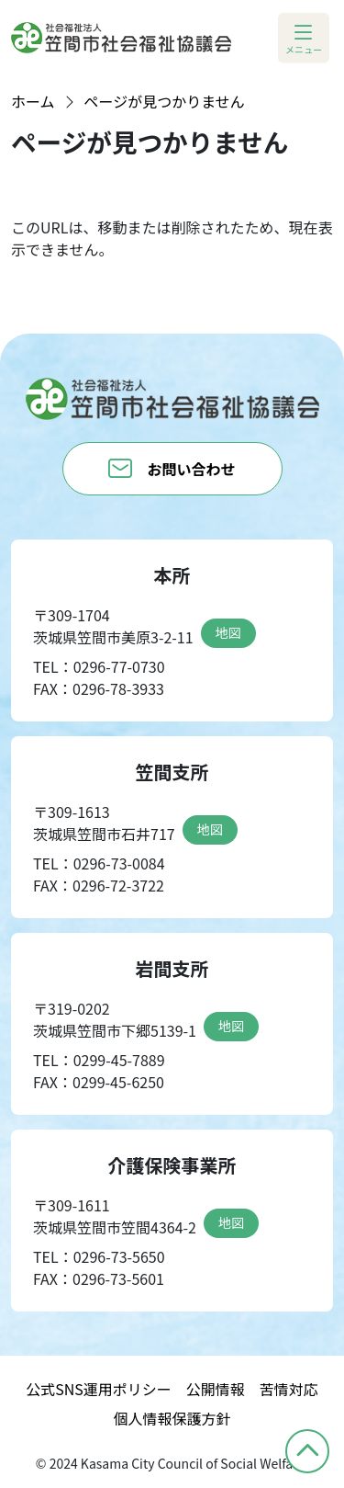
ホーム (33, 101)
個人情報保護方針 (171, 1418)
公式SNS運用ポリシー (99, 1389)
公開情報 (215, 1389)
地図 (228, 632)
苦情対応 (289, 1389)
